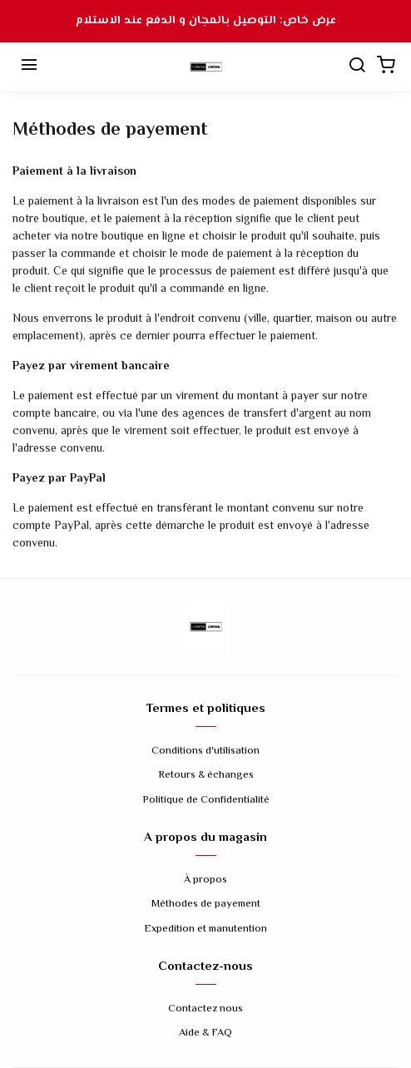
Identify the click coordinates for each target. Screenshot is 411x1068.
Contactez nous (205, 1009)
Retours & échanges (206, 776)
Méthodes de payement (205, 904)
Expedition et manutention (205, 929)
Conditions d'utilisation (205, 751)
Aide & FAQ (205, 1033)
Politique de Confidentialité (206, 800)
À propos (205, 880)
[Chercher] (356, 67)
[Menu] (29, 67)
